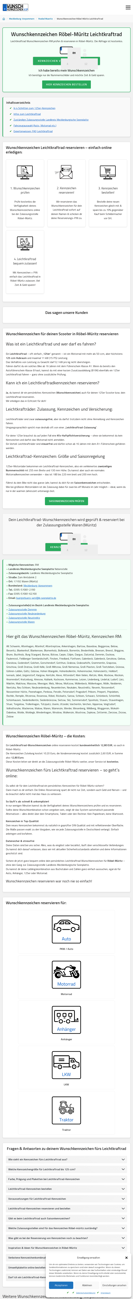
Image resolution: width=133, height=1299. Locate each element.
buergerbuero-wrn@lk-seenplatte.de (36, 637)
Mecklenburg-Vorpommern (21, 18)
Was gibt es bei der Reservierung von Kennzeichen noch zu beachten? (48, 1141)
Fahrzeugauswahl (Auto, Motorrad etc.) (35, 144)
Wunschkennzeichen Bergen (53, 1210)
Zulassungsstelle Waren (21, 661)
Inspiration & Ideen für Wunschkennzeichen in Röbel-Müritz (42, 1151)
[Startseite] (3, 19)
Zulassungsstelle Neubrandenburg (27, 653)
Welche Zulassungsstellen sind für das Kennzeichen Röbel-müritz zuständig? (53, 1131)
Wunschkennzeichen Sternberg (19, 1210)
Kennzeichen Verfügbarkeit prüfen (66, 80)
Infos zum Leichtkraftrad (27, 133)
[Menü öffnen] (128, 7)
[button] (126, 1257)
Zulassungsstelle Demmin (22, 649)
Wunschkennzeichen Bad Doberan (20, 1274)
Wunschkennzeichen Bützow (96, 1242)
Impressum (106, 1292)
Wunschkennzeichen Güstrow (66, 1218)
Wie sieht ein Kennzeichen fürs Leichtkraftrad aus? (37, 1062)
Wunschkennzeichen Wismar (18, 1258)
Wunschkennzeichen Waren (85, 1210)
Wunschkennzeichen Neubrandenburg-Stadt (79, 1226)
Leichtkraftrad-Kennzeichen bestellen (30, 1091)
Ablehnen (87, 1285)
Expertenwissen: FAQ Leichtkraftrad (33, 150)
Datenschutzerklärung (85, 1292)
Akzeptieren (61, 1285)
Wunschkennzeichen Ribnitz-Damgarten (101, 1250)
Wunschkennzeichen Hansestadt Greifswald (25, 1218)
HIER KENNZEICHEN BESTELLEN (66, 103)
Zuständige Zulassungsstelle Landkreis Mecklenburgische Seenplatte (51, 139)
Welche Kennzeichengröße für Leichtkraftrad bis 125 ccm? (42, 1072)
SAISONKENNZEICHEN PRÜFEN (66, 521)
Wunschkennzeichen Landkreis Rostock (58, 1242)
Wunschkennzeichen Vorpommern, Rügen (24, 1234)
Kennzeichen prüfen (66, 586)
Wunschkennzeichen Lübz (97, 1218)
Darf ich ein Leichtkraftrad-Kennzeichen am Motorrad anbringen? (46, 1180)
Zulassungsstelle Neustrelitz (24, 657)
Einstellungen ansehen (114, 1285)
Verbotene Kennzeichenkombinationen (30, 1160)
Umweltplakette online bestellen (27, 1170)
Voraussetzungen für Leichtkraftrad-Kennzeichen (37, 1101)
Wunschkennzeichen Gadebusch (19, 1266)
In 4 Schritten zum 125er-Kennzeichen (35, 127)
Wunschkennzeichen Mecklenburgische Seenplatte (28, 1226)
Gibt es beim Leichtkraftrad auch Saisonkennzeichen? (39, 1121)
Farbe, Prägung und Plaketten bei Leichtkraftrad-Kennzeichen (44, 1082)
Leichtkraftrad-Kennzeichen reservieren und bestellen (39, 1111)
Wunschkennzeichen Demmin (98, 1234)
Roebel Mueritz (45, 18)
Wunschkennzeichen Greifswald (64, 1234)
